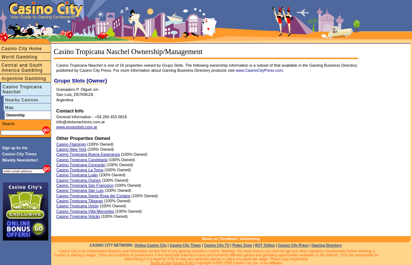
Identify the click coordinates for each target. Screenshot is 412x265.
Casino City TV (217, 245)
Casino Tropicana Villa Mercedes (85, 211)
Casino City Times (185, 245)
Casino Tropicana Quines (78, 180)
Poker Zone (242, 245)
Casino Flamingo (71, 144)
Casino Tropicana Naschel (22, 89)
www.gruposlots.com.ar (76, 127)
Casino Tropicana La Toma (79, 170)
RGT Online (265, 245)
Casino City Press (293, 245)
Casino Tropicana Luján (77, 175)
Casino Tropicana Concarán (80, 165)
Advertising (250, 239)
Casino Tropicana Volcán (78, 216)
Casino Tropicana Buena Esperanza (88, 154)
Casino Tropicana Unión (77, 206)
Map (9, 107)
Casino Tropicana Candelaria (81, 160)
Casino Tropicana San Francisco (85, 185)
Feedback (229, 239)
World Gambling (19, 56)
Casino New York (71, 149)
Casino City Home (21, 48)
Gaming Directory (326, 245)
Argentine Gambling (23, 78)
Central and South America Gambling (22, 68)
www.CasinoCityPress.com (259, 70)
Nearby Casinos (21, 100)
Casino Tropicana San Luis (79, 190)
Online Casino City (151, 245)
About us (209, 239)
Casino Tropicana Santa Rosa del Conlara (93, 196)
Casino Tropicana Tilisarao (79, 201)
